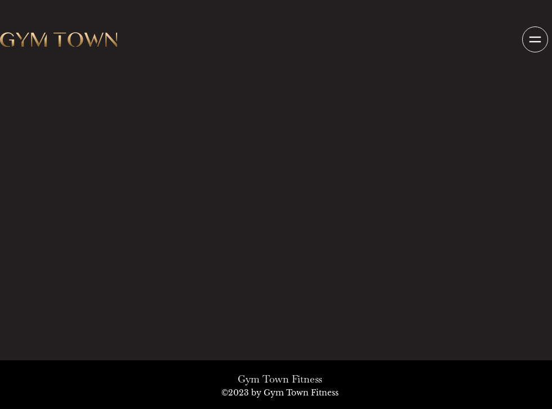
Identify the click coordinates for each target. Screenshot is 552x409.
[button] (535, 39)
